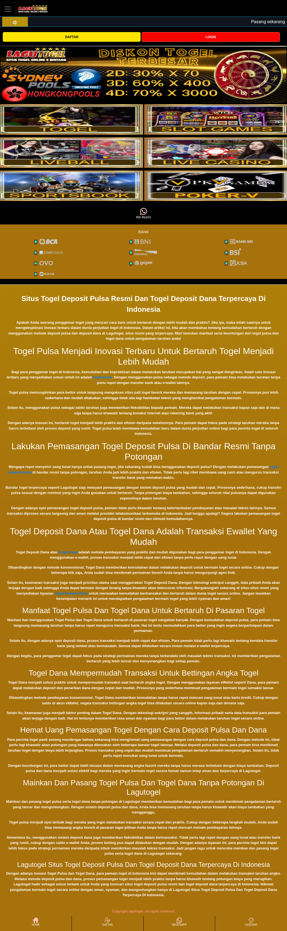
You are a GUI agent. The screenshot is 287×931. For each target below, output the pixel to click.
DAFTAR (71, 37)
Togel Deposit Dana (71, 593)
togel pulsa (102, 377)
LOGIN (211, 37)
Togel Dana (68, 552)
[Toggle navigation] (7, 9)
